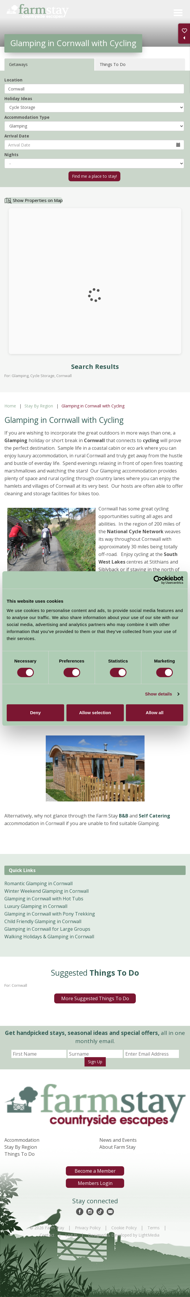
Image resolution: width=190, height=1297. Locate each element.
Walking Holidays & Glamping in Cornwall (49, 936)
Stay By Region (38, 406)
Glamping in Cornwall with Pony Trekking (49, 914)
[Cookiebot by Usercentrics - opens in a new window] (157, 580)
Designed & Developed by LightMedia (123, 1235)
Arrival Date (16, 136)
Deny (35, 712)
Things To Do (19, 1154)
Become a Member (95, 1171)
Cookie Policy (124, 1227)
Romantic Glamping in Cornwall (38, 883)
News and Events (118, 1140)
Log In (71, 1235)
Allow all (154, 712)
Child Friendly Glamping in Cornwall (42, 921)
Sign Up (95, 1061)
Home (10, 406)
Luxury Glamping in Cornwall (35, 906)
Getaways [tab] (18, 64)
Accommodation (21, 1140)
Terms (153, 1227)
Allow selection (95, 712)
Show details (158, 693)
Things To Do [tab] (113, 64)
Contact (47, 1235)
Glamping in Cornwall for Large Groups (47, 929)
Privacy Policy (88, 1227)
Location (13, 80)
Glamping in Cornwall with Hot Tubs (43, 898)
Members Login (95, 1183)
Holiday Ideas (18, 98)
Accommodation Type (27, 117)
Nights (11, 154)
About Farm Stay (117, 1147)
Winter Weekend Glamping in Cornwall (46, 891)
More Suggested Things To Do (95, 998)
